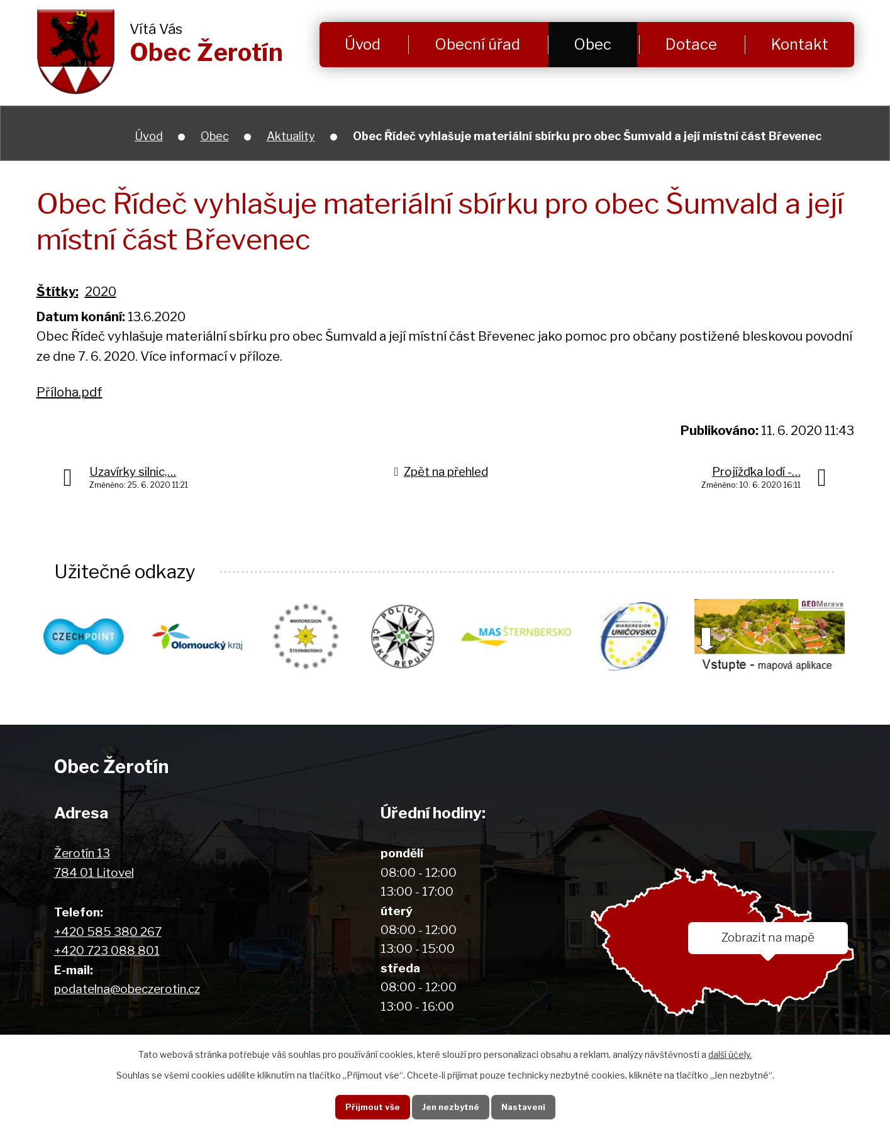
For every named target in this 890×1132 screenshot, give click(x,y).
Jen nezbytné (449, 1106)
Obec (592, 44)
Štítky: (57, 291)
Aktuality (291, 136)
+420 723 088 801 (107, 951)
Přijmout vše (369, 1106)
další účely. (730, 1053)
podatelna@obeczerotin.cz (127, 989)
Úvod (363, 44)
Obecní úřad (477, 44)
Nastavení (525, 1106)
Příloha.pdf (69, 392)
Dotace (691, 44)
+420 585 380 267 (108, 932)
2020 (100, 291)
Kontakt (799, 44)
